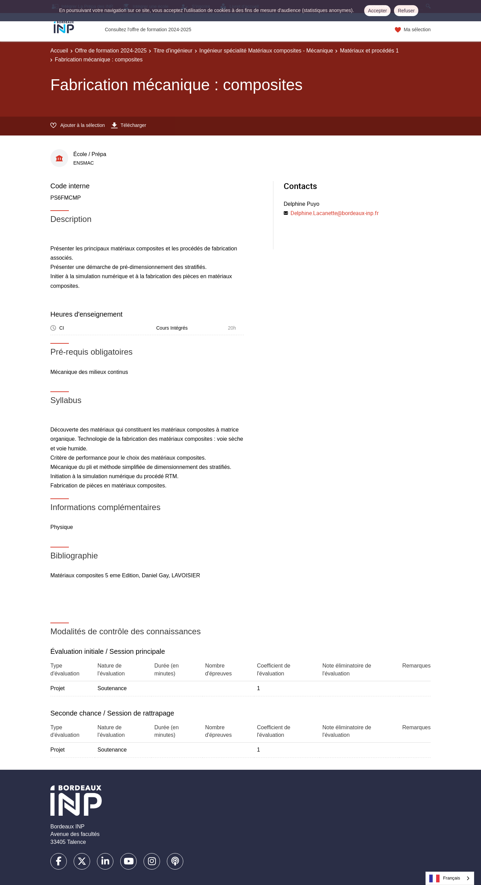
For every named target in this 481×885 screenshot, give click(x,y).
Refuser (406, 10)
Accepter (377, 10)
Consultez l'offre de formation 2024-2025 (148, 29)
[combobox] (450, 878)
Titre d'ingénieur (173, 51)
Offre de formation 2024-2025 (111, 51)
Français (444, 878)
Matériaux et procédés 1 (369, 51)
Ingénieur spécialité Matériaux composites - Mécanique (266, 51)
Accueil (59, 51)
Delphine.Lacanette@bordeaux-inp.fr (335, 213)
